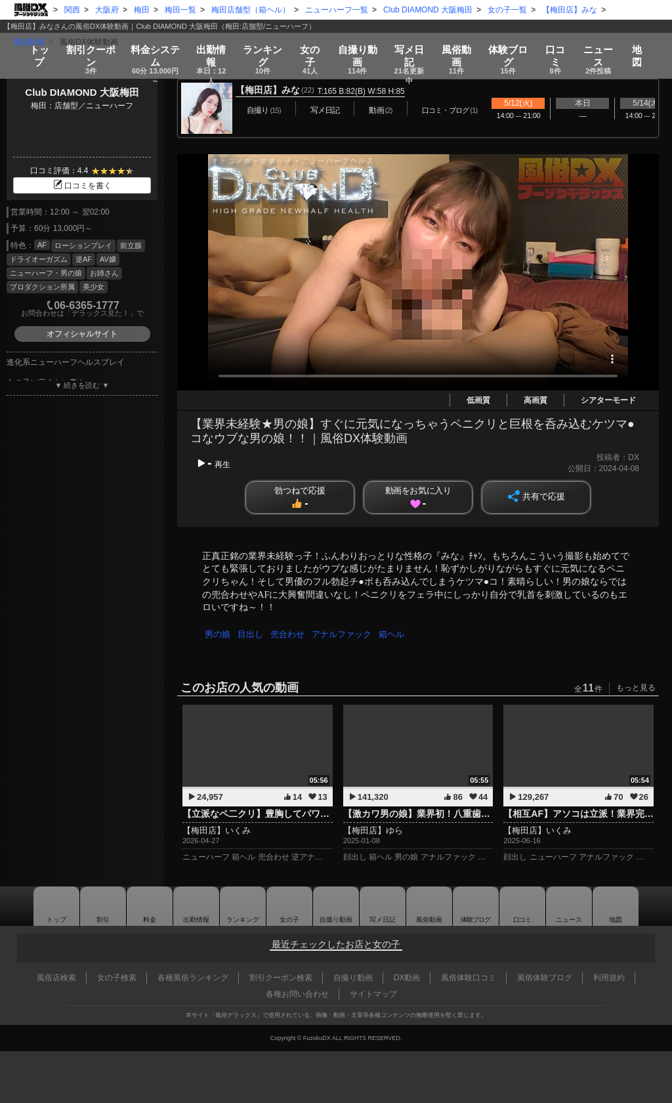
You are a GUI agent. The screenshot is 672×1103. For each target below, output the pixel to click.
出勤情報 (188, 906)
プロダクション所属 (42, 287)
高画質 (535, 400)
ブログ (513, 47)
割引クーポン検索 (280, 977)
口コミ (561, 47)
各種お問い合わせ (297, 994)
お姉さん (104, 273)
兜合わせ (291, 634)
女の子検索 (116, 977)
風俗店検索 (56, 977)
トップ (33, 43)
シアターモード (608, 400)
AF (42, 245)
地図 (643, 43)
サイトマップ (373, 994)
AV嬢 (108, 259)
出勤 (209, 47)
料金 (151, 47)
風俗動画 (461, 47)
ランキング (263, 47)
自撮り (359, 47)
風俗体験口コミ (468, 977)
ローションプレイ (83, 245)
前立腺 (131, 245)
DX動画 (407, 977)
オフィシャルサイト (82, 334)
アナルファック (346, 634)
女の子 (311, 47)
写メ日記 (384, 906)
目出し (252, 634)
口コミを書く (82, 185)
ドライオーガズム (39, 259)
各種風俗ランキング (193, 977)
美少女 (93, 287)
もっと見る (636, 687)
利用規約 (609, 977)
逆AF (83, 259)
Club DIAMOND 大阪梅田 (81, 92)
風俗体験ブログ (544, 977)
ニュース (604, 47)
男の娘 (218, 634)
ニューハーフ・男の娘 (46, 273)
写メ (412, 47)
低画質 (478, 400)
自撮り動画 (334, 906)
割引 (84, 47)
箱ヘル (397, 634)
